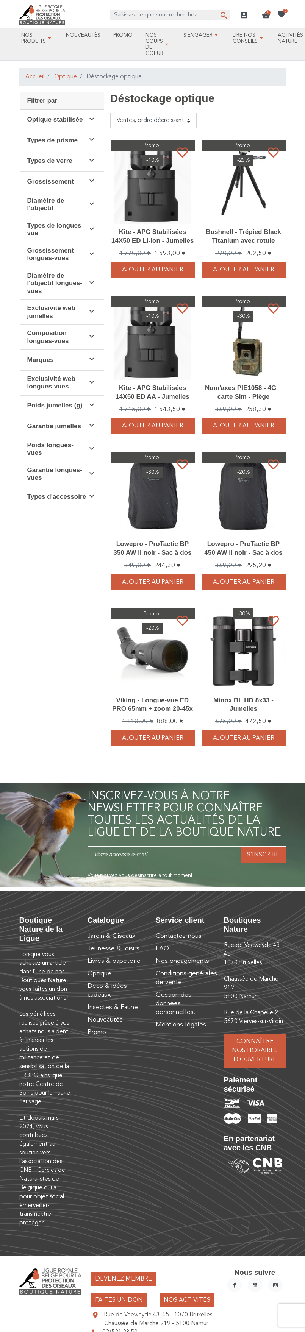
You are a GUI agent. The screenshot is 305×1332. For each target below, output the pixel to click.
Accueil (34, 77)
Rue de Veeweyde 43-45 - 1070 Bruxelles (158, 1315)
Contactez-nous (179, 936)
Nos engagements (182, 961)
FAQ (162, 948)
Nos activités (187, 1300)
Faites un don (119, 1300)
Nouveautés (105, 1020)
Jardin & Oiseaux (111, 936)
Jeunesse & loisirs (113, 948)
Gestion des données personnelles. (175, 1003)
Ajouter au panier (152, 270)
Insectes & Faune (113, 1007)
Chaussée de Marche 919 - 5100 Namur (156, 1324)
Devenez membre (123, 1279)
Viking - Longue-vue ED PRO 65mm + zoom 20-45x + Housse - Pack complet (152, 709)
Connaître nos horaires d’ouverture (255, 1051)
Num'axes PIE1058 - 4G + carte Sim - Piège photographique (243, 396)
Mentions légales (181, 1025)
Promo (97, 1032)
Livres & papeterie (114, 961)
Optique (65, 77)
